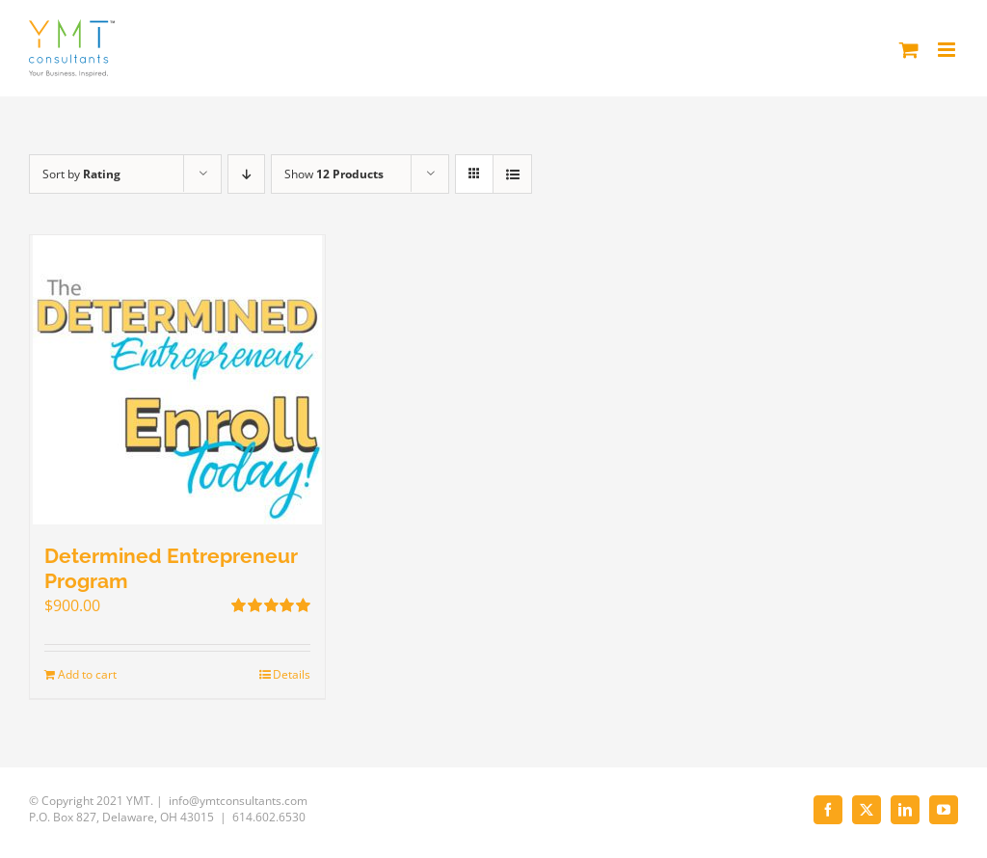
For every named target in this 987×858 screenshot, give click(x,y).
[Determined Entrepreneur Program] (177, 379)
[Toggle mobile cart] (909, 50)
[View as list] (512, 174)
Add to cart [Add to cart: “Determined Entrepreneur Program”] (87, 674)
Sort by (81, 174)
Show (334, 174)
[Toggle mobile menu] (948, 50)
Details (291, 674)
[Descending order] (246, 174)
